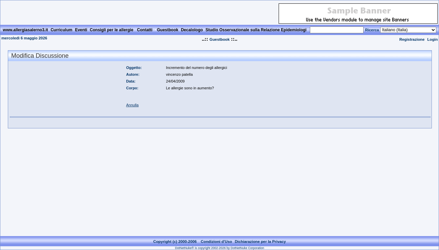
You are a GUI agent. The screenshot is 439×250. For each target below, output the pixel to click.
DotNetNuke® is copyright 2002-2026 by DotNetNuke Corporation (219, 248)
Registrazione (411, 39)
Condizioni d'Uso (216, 241)
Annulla (132, 105)
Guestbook (220, 39)
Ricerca (372, 30)
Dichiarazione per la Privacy (260, 241)
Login (432, 39)
